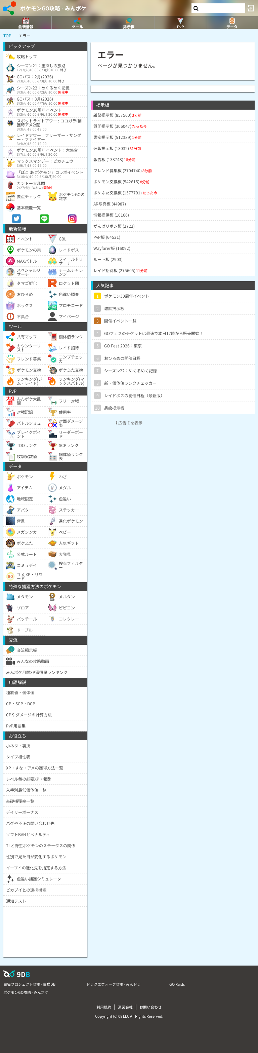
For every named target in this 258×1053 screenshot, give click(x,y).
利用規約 (103, 1007)
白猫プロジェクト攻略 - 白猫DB (29, 984)
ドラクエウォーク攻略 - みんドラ (113, 984)
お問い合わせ (150, 1007)
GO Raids (177, 984)
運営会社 (125, 1007)
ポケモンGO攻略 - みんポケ (53, 8)
